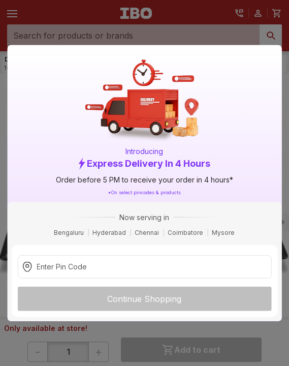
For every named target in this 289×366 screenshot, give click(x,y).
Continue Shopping (144, 298)
